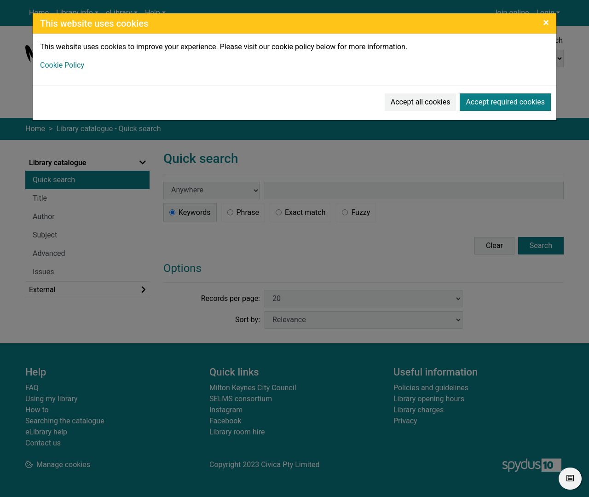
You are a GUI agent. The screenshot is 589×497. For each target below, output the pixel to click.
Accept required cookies (505, 102)
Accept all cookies (420, 102)
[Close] (546, 22)
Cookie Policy (62, 65)
